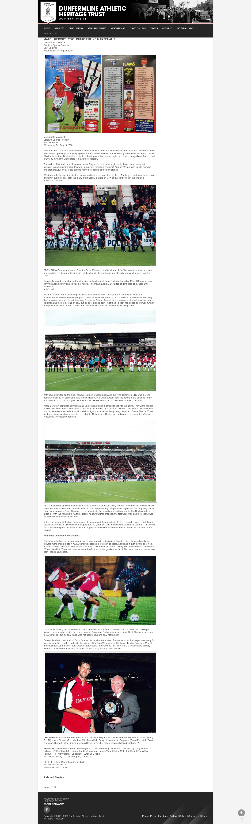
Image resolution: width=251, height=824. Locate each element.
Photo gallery (138, 28)
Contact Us (50, 33)
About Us (167, 28)
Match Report (55, 39)
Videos (154, 28)
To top (241, 815)
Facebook (163, 816)
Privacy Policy (149, 816)
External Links (185, 28)
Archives (59, 28)
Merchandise (118, 28)
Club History (76, 28)
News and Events (97, 28)
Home (47, 28)
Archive (173, 816)
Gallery (183, 816)
